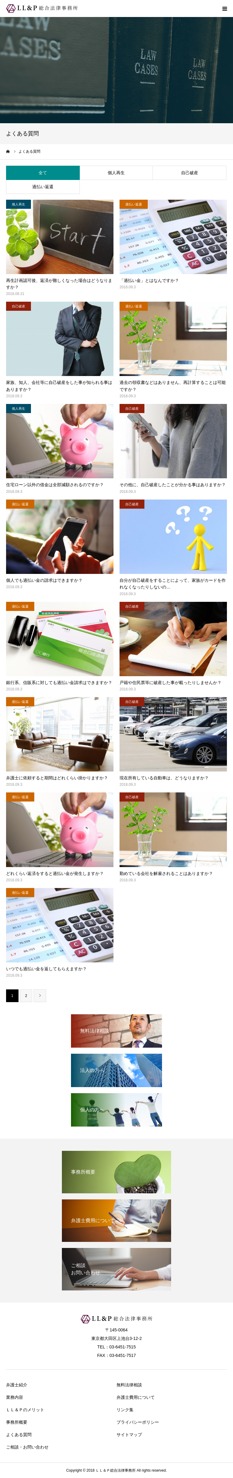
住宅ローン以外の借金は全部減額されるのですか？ (55, 484)
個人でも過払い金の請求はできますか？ (44, 580)
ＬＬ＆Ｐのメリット (25, 1409)
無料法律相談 (129, 1384)
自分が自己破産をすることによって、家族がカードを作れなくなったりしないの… (173, 583)
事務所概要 (16, 1422)
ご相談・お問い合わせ (27, 1447)
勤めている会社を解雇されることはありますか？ (166, 873)
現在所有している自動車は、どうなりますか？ (164, 777)
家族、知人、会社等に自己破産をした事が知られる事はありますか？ (59, 386)
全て (43, 172)
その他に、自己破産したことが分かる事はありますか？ (173, 484)
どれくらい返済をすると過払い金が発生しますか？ (55, 873)
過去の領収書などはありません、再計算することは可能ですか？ (173, 386)
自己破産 (189, 172)
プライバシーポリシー (137, 1422)
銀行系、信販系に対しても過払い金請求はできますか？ (59, 682)
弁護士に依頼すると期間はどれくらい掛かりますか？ (57, 777)
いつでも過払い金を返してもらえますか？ (46, 968)
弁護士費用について (135, 1397)
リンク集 (124, 1409)
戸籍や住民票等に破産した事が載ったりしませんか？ (170, 682)
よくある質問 (19, 1434)
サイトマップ (129, 1434)
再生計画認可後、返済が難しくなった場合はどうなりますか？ (59, 284)
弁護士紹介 (16, 1384)
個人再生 (116, 172)
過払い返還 (42, 186)
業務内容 (14, 1397)
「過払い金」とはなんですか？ (149, 280)
